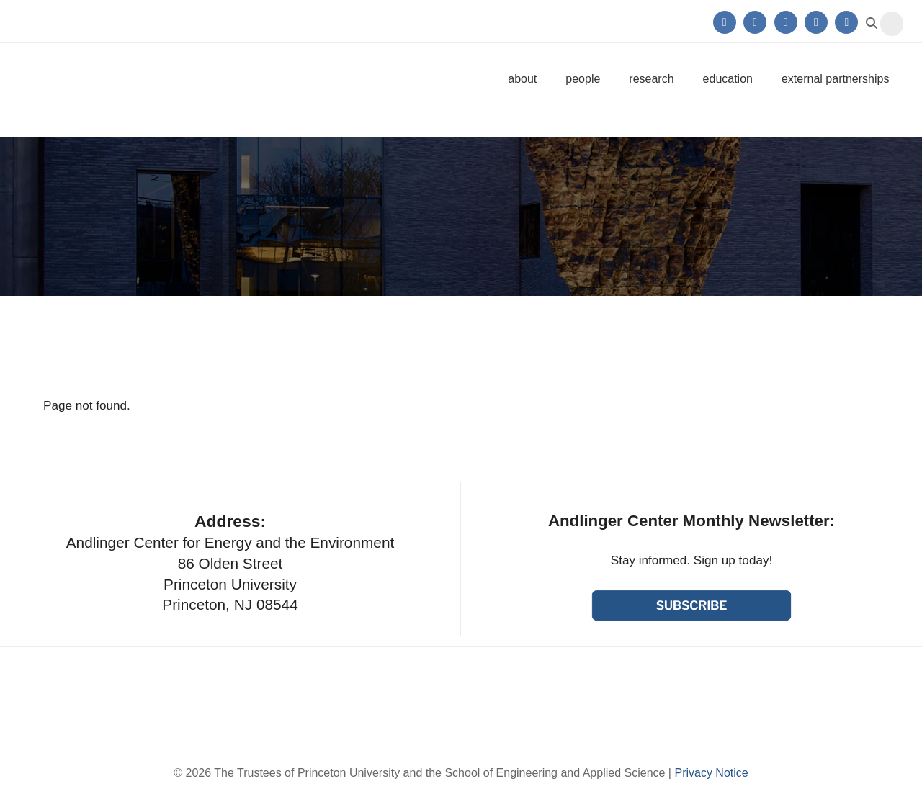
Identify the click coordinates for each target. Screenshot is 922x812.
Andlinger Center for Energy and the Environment (142, 78)
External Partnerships (835, 79)
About (522, 79)
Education (728, 79)
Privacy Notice (711, 773)
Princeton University (126, 21)
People (582, 79)
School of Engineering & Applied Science (691, 690)
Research (651, 79)
